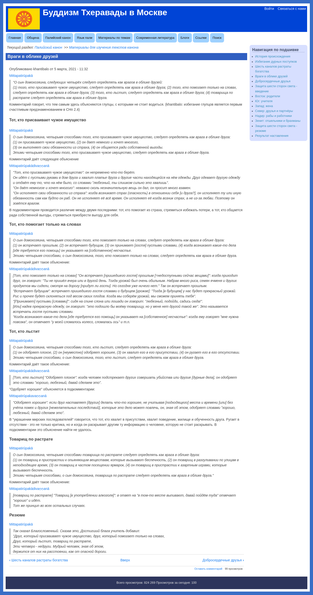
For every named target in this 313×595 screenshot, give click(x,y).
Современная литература (155, 38)
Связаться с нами (292, 9)
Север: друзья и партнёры (274, 111)
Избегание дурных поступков (276, 61)
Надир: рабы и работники (273, 116)
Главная (15, 38)
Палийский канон (58, 38)
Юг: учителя (264, 101)
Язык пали (84, 38)
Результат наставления (271, 136)
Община (33, 38)
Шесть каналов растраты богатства (38, 560)
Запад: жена (264, 106)
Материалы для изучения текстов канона (104, 47)
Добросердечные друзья (223, 560)
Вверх (125, 560)
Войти (269, 9)
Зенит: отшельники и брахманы (277, 121)
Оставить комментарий (208, 568)
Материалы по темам (114, 38)
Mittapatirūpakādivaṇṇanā (29, 166)
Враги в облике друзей (271, 76)
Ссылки (201, 38)
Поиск (217, 38)
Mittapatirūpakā (21, 76)
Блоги (185, 38)
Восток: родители (267, 96)
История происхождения (272, 56)
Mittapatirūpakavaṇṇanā (28, 396)
